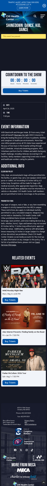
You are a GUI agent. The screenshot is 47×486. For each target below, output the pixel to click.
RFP (26, 422)
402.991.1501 (25, 417)
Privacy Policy (29, 421)
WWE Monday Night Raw (12, 290)
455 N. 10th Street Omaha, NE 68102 (23, 409)
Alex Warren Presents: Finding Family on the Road (23, 332)
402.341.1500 (26, 413)
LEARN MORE (23, 8)
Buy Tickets (23, 91)
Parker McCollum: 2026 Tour (14, 373)
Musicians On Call (21, 135)
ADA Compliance (30, 424)
